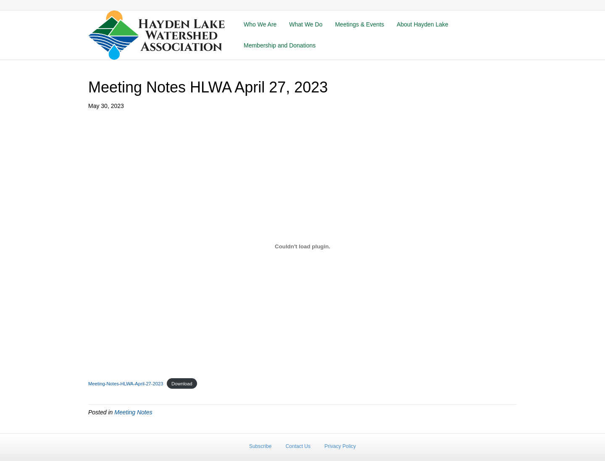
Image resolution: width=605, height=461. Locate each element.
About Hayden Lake (422, 24)
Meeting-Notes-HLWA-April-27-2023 (125, 383)
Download (181, 383)
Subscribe (260, 446)
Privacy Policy (340, 446)
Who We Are (260, 24)
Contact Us (298, 446)
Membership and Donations (280, 45)
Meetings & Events (359, 24)
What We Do (305, 24)
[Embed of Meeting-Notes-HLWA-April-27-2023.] (302, 246)
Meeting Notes (133, 412)
